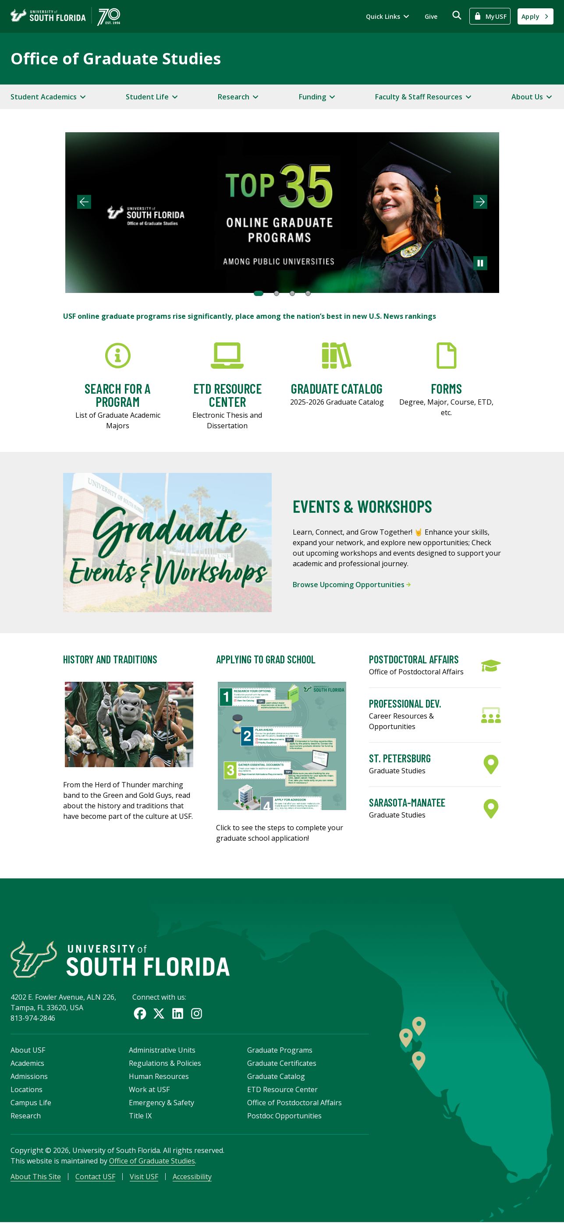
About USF (28, 1051)
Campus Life (31, 1103)
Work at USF (149, 1090)
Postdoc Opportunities (284, 1116)
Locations (27, 1090)
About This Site (36, 1177)
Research (26, 1116)
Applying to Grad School (266, 659)
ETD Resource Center (282, 1090)
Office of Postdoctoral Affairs (294, 1103)
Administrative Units (162, 1051)
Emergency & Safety (161, 1103)
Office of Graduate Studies (116, 58)
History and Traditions (110, 659)
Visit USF (144, 1177)
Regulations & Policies (165, 1064)
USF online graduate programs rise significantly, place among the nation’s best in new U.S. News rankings (249, 316)
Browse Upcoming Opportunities (352, 584)
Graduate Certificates (281, 1064)
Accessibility (192, 1177)
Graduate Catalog (276, 1077)
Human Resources (159, 1077)
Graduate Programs (279, 1051)
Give (431, 16)
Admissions (29, 1077)
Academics (27, 1064)
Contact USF (95, 1177)
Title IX (140, 1116)
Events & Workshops (362, 505)
